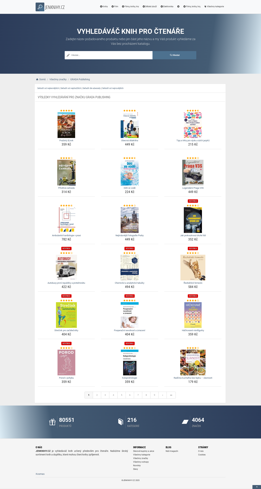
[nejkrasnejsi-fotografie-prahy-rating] (129, 205)
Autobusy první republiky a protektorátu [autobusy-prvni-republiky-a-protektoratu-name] (66, 283)
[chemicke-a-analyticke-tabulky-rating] (129, 253)
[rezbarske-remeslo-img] (192, 267)
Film (114, 6)
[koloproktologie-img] (129, 362)
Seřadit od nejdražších (71, 88)
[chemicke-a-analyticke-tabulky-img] (129, 267)
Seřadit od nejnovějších (113, 88)
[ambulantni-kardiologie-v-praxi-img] (66, 220)
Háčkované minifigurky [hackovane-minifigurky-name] (193, 330)
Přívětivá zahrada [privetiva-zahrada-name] (66, 188)
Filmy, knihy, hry (130, 6)
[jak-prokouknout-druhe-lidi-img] (192, 220)
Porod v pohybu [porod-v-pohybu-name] (66, 378)
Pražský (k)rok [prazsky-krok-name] (66, 140)
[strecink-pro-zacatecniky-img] (66, 315)
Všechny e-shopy (141, 462)
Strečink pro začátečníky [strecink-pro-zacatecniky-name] (66, 330)
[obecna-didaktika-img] (129, 125)
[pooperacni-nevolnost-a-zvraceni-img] (129, 315)
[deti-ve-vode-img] (129, 172)
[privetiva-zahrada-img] (66, 172)
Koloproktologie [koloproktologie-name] (129, 378)
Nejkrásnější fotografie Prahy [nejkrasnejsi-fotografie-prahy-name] (130, 235)
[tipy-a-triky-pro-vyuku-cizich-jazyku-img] (192, 125)
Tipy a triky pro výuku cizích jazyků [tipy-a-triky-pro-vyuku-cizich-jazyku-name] (192, 140)
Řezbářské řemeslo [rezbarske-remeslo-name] (193, 283)
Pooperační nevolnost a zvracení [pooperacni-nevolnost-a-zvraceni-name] (129, 330)
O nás (200, 451)
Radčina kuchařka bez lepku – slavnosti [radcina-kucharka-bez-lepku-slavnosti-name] (193, 378)
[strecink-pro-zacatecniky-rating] (66, 300)
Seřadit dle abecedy (92, 88)
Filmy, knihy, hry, (192, 6)
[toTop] (256, 487)
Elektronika (166, 6)
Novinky (137, 465)
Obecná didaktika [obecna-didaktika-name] (129, 140)
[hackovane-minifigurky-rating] (192, 300)
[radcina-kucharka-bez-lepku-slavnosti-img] (192, 362)
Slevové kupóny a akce (143, 451)
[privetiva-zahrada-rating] (66, 158)
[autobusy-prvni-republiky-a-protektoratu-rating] (66, 253)
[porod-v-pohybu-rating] (66, 348)
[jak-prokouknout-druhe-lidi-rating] (192, 205)
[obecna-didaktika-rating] (129, 110)
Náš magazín (172, 451)
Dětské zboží (149, 6)
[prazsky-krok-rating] (66, 110)
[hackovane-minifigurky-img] (192, 315)
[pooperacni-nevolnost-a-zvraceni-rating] (129, 300)
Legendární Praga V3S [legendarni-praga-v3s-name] (193, 188)
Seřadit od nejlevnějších (48, 88)
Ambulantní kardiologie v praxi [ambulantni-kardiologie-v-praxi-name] (66, 235)
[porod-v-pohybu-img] (66, 362)
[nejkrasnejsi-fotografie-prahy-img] (129, 220)
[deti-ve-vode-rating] (129, 158)
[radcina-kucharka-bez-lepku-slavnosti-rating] (192, 348)
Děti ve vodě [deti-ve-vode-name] (130, 188)
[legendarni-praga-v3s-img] (192, 172)
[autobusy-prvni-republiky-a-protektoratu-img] (66, 267)
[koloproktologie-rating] (129, 348)
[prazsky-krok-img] (66, 125)
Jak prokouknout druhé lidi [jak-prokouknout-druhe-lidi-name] (193, 235)
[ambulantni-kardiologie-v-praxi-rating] (66, 205)
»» (171, 395)
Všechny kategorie (214, 6)
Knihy (104, 6)
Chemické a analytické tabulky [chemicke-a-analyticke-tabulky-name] (129, 283)
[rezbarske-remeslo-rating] (192, 253)
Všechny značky (140, 458)
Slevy (135, 469)
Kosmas (40, 474)
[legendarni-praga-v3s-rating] (192, 158)
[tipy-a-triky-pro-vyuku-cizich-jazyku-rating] (192, 110)
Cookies (202, 455)
